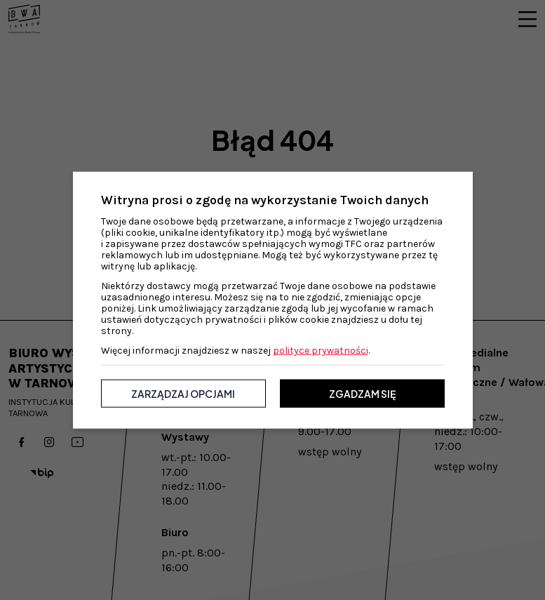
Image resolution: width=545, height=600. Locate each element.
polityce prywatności (320, 350)
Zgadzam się (362, 393)
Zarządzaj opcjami (183, 393)
